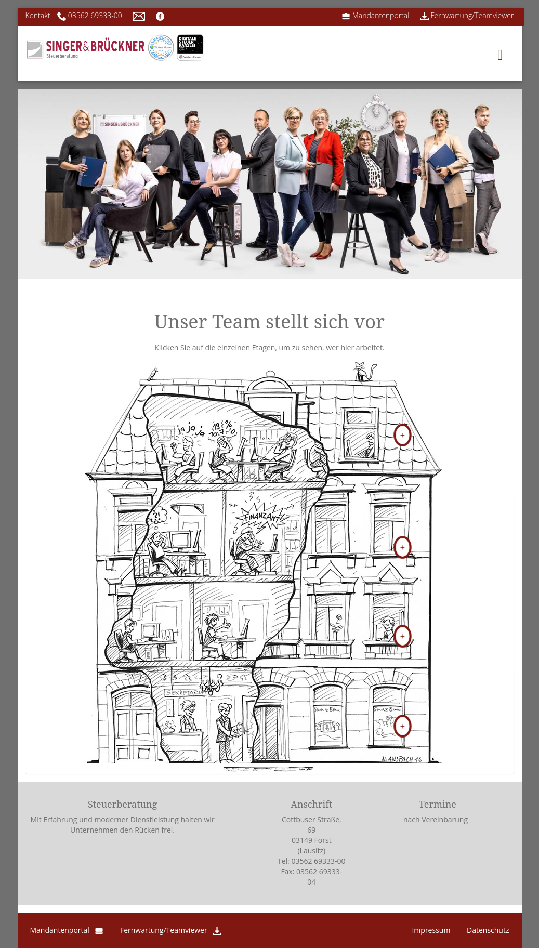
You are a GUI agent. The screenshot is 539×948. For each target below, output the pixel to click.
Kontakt (37, 15)
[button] (270, 423)
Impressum (431, 930)
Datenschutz (488, 930)
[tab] (269, 424)
